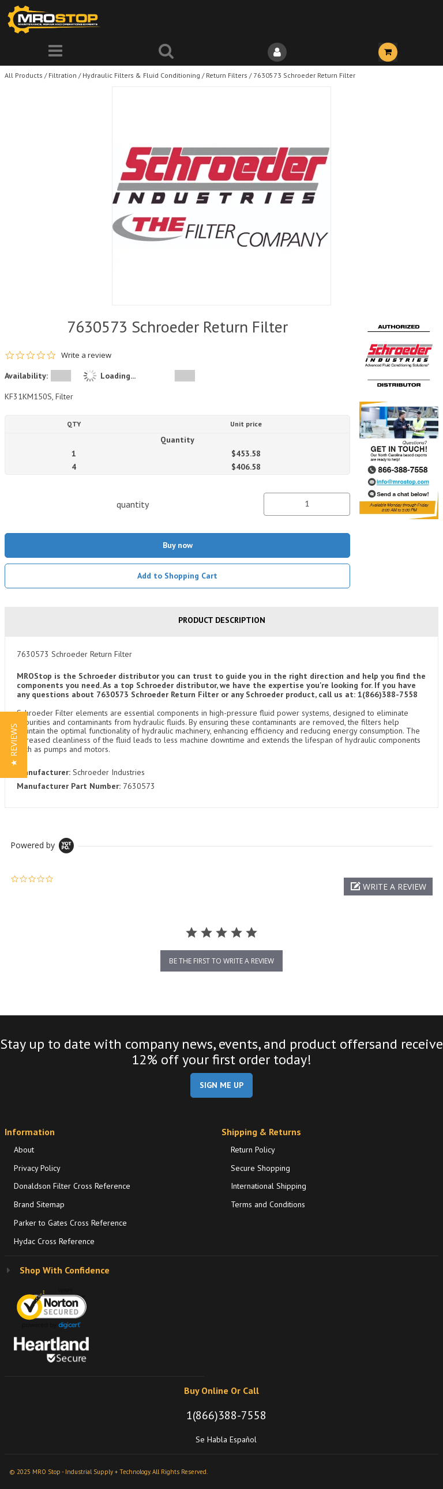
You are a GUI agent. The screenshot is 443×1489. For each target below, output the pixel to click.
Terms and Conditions (268, 1204)
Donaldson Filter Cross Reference (72, 1186)
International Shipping (268, 1186)
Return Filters (226, 75)
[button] (388, 886)
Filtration (62, 75)
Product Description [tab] (221, 620)
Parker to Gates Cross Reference (70, 1223)
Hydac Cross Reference (54, 1241)
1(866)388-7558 (226, 1415)
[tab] (221, 722)
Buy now (178, 545)
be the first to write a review (221, 961)
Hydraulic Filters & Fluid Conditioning (141, 75)
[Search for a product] (166, 52)
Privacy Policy (37, 1168)
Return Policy (253, 1149)
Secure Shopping (260, 1168)
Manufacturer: (43, 772)
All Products (24, 75)
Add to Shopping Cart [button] (177, 575)
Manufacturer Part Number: (69, 786)
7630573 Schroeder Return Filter (304, 75)
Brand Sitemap (39, 1204)
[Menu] (55, 52)
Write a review (86, 355)
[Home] (56, 19)
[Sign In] (277, 52)
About (24, 1149)
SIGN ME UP (221, 1085)
